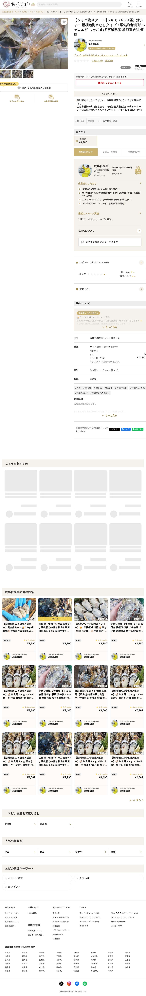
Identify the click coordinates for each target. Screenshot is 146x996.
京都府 (24, 964)
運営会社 (56, 913)
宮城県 (93, 379)
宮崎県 (76, 971)
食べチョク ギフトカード (90, 922)
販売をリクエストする (110, 83)
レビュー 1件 (97, 61)
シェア (126, 429)
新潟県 (110, 956)
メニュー (139, 4)
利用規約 (56, 926)
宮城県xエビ (82, 393)
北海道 (7, 953)
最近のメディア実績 (109, 213)
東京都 (76, 956)
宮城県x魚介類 (138, 388)
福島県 (110, 953)
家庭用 (109, 388)
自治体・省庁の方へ (36, 935)
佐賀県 (7, 971)
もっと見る (111, 327)
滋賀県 (7, 964)
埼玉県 (42, 956)
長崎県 (24, 971)
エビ (101, 370)
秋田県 (76, 953)
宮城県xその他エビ (100, 393)
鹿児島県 (94, 971)
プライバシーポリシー (61, 930)
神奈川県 (94, 956)
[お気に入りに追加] (64, 22)
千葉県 (59, 956)
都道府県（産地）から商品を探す (20, 947)
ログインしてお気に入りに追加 (34, 87)
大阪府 (42, 964)
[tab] (110, 152)
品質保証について (12, 922)
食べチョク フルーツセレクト (123, 917)
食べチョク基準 (11, 917)
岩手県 (42, 953)
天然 (79, 388)
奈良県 (76, 964)
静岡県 (93, 960)
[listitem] (20, 824)
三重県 (127, 960)
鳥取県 (110, 964)
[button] (110, 270)
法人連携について (35, 931)
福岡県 (127, 967)
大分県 (59, 971)
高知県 (110, 967)
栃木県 (7, 956)
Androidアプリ (117, 926)
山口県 (42, 967)
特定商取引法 (58, 934)
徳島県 (59, 967)
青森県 (24, 953)
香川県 (76, 967)
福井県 (24, 960)
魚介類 (93, 370)
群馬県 (24, 956)
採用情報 (56, 939)
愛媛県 (93, 967)
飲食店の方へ (10, 926)
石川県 (7, 960)
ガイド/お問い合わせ (61, 917)
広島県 (24, 967)
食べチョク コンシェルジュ (90, 917)
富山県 (127, 956)
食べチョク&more (118, 922)
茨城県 (127, 953)
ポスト (114, 429)
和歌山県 (94, 964)
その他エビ (112, 370)
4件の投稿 (109, 61)
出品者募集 (32, 913)
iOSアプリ (84, 926)
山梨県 (42, 960)
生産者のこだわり (109, 183)
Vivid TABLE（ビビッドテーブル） (125, 913)
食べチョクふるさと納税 (89, 913)
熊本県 (42, 971)
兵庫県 (59, 964)
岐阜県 (76, 960)
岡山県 (7, 967)
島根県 (127, 964)
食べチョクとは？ (12, 913)
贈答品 (99, 388)
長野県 (59, 960)
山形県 (93, 953)
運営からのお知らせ (61, 922)
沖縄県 (110, 971)
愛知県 (110, 960)
